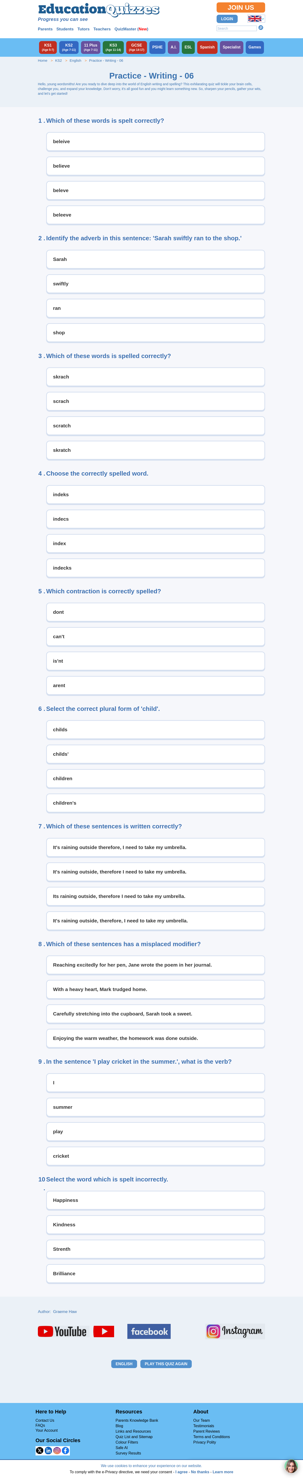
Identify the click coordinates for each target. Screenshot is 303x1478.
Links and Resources (133, 1431)
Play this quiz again (166, 1364)
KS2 (58, 60)
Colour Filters (127, 1442)
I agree (181, 1472)
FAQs (40, 1425)
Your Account (47, 1430)
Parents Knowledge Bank (137, 1420)
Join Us (240, 7)
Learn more (223, 1472)
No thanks (200, 1472)
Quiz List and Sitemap (134, 1437)
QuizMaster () (131, 29)
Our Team (201, 1420)
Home (42, 60)
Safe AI (122, 1448)
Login (227, 19)
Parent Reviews (206, 1431)
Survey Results (128, 1453)
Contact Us (45, 1420)
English (75, 60)
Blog (119, 1426)
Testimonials (203, 1426)
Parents (45, 29)
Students (65, 29)
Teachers (102, 29)
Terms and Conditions (211, 1437)
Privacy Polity (204, 1442)
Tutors (83, 29)
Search (260, 27)
